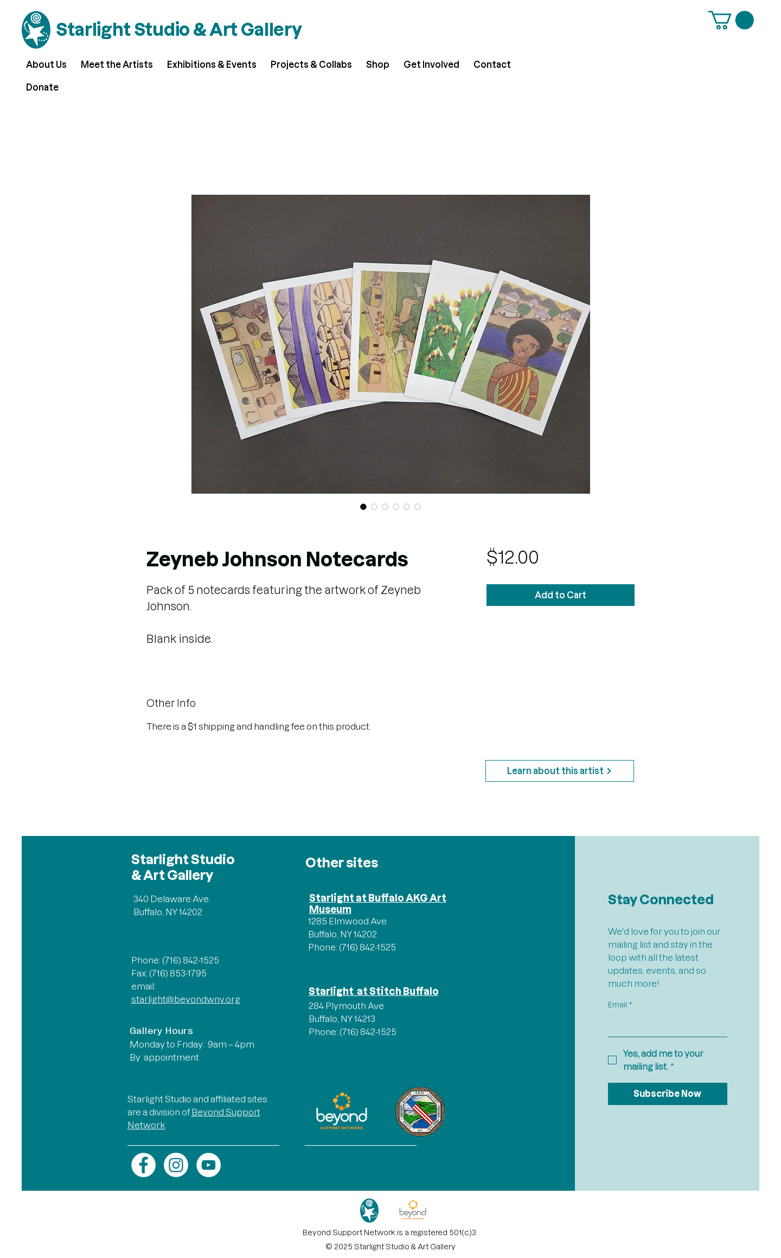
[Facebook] (143, 1165)
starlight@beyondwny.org (185, 999)
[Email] (664, 1026)
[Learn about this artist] (559, 771)
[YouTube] (208, 1165)
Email (620, 1005)
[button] (731, 20)
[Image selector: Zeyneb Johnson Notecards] (363, 506)
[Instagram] (176, 1165)
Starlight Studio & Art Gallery (179, 29)
